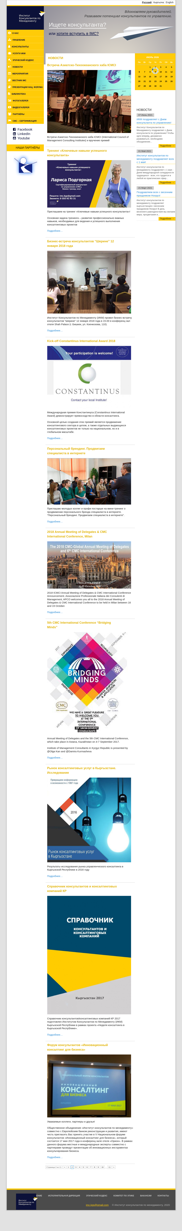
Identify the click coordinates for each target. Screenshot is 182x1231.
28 (145, 86)
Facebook (25, 129)
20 (139, 81)
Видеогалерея (21, 107)
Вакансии (145, 1196)
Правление (19, 40)
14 (145, 77)
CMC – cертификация (25, 121)
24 (161, 81)
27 (139, 86)
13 (139, 77)
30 (155, 86)
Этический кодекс (23, 60)
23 (155, 81)
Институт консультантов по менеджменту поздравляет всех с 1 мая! (155, 159)
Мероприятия (20, 74)
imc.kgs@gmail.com (97, 1204)
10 (103, 1167)
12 (172, 72)
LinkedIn (24, 134)
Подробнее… (55, 230)
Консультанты (20, 47)
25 (166, 81)
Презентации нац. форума (27, 87)
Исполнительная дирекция (64, 1196)
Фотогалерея (20, 101)
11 (166, 72)
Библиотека (19, 94)
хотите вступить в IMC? (78, 33)
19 (172, 77)
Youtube (24, 138)
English (170, 2)
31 (161, 86)
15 (150, 77)
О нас (15, 33)
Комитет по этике (124, 1196)
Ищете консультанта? (77, 24)
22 (150, 81)
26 (172, 81)
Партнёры (18, 114)
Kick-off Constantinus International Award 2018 (81, 341)
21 (145, 81)
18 (166, 77)
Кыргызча (158, 2)
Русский (147, 2)
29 (150, 86)
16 (155, 77)
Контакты (163, 1196)
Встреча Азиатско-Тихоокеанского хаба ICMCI (81, 65)
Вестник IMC (19, 80)
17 (161, 77)
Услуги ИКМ (19, 53)
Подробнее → (167, 145)
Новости (18, 67)
